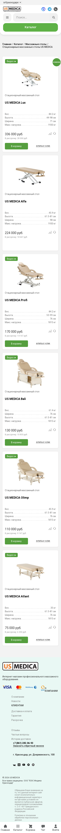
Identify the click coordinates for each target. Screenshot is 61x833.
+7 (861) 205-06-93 (23, 743)
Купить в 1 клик (43, 146)
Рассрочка (17, 720)
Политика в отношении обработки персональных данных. (26, 817)
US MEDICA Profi (16, 300)
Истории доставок (21, 739)
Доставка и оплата (21, 711)
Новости (15, 701)
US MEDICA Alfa (15, 201)
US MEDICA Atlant (17, 596)
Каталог (30, 27)
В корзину (16, 146)
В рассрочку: (16, 139)
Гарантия (16, 716)
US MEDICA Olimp (17, 498)
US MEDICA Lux (15, 103)
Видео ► (11, 61)
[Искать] (54, 18)
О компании (17, 697)
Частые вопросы (20, 735)
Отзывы (15, 730)
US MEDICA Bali (15, 399)
